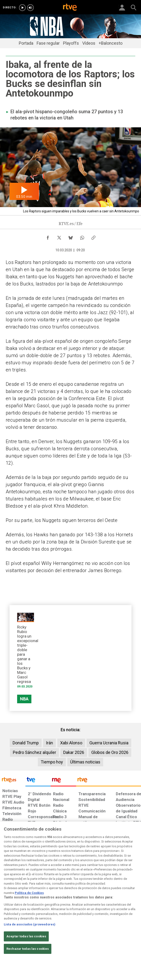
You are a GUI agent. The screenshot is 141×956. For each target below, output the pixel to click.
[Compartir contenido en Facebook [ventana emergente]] (47, 236)
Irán (49, 742)
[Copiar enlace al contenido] (93, 236)
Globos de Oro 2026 (109, 752)
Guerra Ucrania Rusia (108, 742)
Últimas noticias (85, 761)
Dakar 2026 (73, 752)
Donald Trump (26, 742)
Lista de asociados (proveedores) (29, 930)
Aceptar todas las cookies (26, 942)
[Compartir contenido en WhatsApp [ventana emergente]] (82, 236)
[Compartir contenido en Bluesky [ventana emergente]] (70, 236)
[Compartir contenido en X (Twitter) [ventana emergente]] (59, 236)
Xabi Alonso (71, 742)
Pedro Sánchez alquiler (34, 752)
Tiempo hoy (52, 761)
